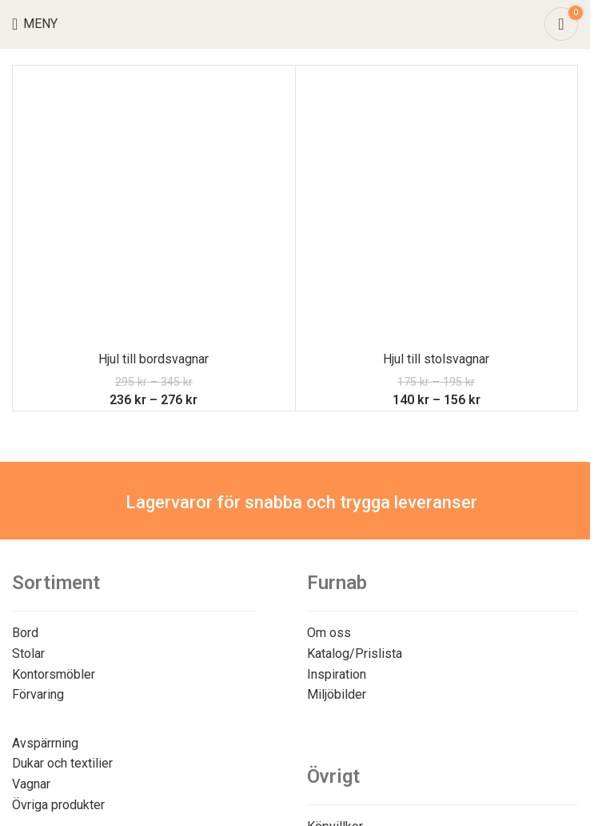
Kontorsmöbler (53, 674)
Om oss (329, 632)
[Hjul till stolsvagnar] (437, 207)
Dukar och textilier (62, 763)
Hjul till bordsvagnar (153, 359)
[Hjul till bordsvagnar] (154, 207)
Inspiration (336, 674)
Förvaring (38, 694)
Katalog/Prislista (354, 653)
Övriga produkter (58, 804)
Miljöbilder (336, 694)
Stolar (28, 653)
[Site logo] (295, 22)
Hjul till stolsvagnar (436, 359)
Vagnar (31, 784)
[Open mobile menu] (35, 24)
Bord (25, 632)
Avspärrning (45, 743)
